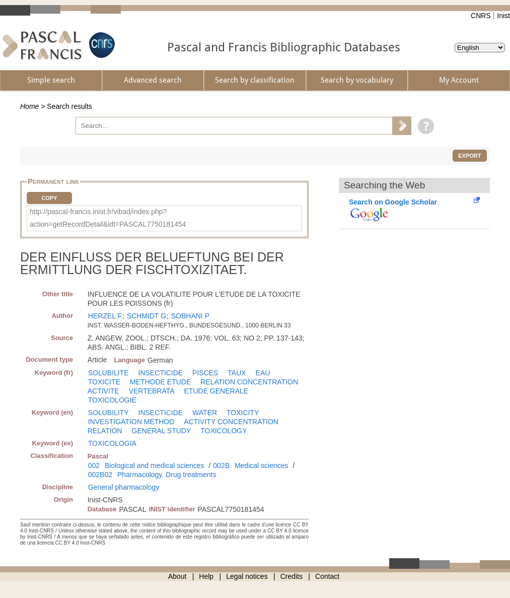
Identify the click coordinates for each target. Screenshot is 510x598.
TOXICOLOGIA (112, 443)
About (177, 576)
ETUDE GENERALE (216, 391)
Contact (327, 576)
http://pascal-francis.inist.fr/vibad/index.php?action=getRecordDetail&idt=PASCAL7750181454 (108, 218)
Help (206, 576)
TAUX (237, 373)
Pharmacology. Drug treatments (166, 475)
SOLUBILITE (108, 373)
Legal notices (247, 576)
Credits (291, 576)
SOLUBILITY (108, 413)
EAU (263, 373)
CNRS (481, 16)
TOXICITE (104, 382)
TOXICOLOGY (223, 431)
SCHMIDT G (146, 316)
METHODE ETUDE (160, 382)
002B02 (100, 475)
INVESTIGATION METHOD (131, 422)
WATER (204, 413)
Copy (49, 198)
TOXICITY (243, 413)
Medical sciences (261, 465)
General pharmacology (124, 487)
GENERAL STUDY (161, 431)
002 (94, 465)
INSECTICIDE (160, 373)
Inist (503, 16)
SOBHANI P (190, 316)
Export (469, 156)
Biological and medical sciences (154, 465)
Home (29, 106)
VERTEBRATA (152, 391)
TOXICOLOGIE (112, 400)
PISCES (205, 373)
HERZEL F (105, 316)
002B (221, 465)
